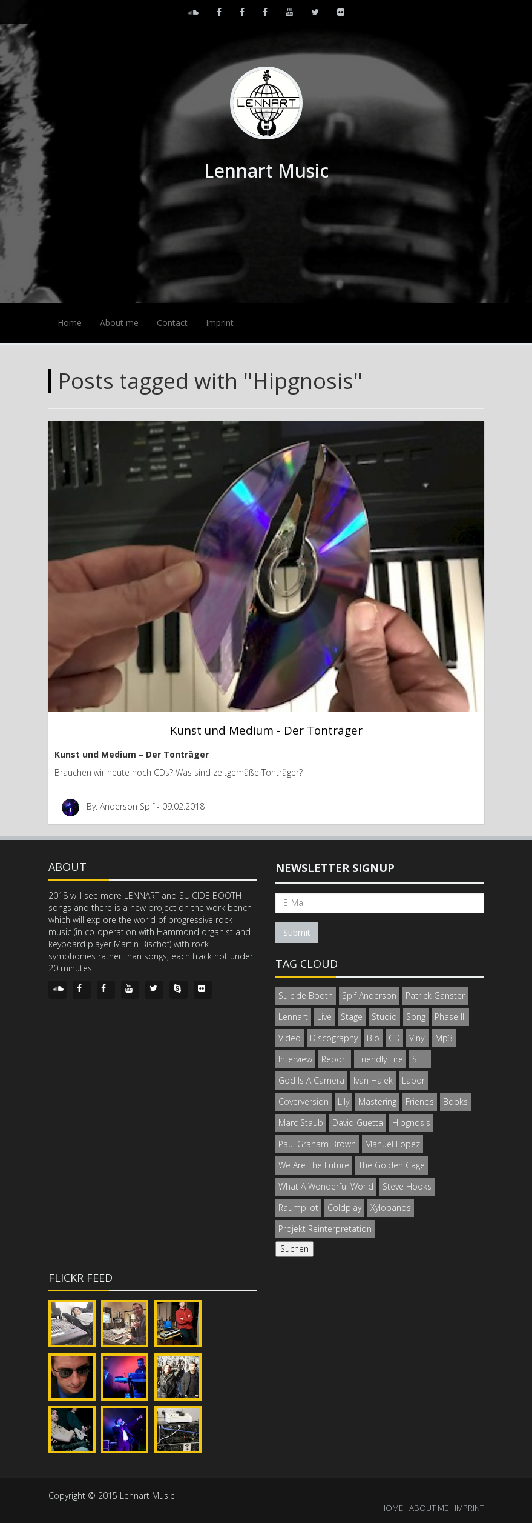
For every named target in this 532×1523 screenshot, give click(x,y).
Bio (373, 1038)
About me (119, 322)
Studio (384, 1016)
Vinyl (417, 1038)
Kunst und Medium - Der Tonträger (266, 730)
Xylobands (390, 1207)
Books (455, 1101)
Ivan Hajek (373, 1080)
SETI (420, 1059)
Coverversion (303, 1101)
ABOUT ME (428, 1507)
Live (324, 1016)
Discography (334, 1038)
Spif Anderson (369, 995)
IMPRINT (469, 1507)
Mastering (377, 1101)
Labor (413, 1080)
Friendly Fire (380, 1059)
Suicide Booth (305, 995)
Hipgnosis (411, 1122)
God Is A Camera (311, 1080)
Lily (343, 1101)
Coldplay (344, 1207)
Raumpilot (298, 1207)
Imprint (220, 322)
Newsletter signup (335, 868)
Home (69, 322)
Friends (420, 1101)
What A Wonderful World (325, 1186)
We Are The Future (313, 1165)
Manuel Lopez (392, 1144)
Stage (352, 1016)
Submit (296, 932)
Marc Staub (300, 1122)
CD (394, 1038)
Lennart (293, 1016)
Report (334, 1059)
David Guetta (357, 1122)
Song (415, 1016)
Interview (295, 1059)
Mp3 (444, 1038)
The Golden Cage (391, 1165)
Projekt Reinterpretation (325, 1229)
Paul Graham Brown (317, 1144)
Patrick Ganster (435, 995)
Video (289, 1038)
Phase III (450, 1016)
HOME (391, 1507)
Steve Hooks (407, 1186)
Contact (172, 322)
